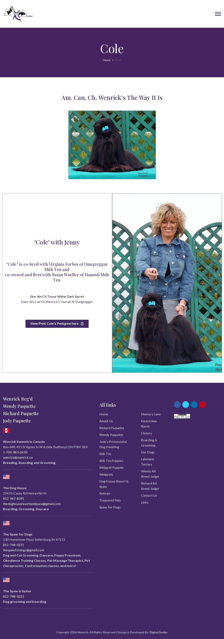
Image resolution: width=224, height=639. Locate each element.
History (146, 433)
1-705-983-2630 (15, 452)
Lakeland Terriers (147, 461)
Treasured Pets (110, 500)
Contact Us (149, 495)
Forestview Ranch (149, 423)
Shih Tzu (105, 454)
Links (145, 502)
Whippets (106, 474)
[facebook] (177, 404)
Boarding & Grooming (149, 442)
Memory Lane (151, 414)
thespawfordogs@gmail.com (23, 550)
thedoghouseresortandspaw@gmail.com (32, 504)
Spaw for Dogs (110, 507)
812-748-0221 (13, 545)
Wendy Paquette (111, 435)
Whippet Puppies (111, 467)
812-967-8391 (13, 498)
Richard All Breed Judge (150, 485)
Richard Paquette (111, 428)
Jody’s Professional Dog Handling (113, 444)
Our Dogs (148, 452)
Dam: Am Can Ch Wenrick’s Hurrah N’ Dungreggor (57, 302)
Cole (118, 60)
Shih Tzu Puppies (111, 460)
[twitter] (185, 404)
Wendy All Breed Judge (150, 473)
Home (106, 60)
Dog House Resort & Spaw (114, 483)
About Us (106, 421)
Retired (104, 493)
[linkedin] (194, 404)
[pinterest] (202, 404)
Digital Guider (159, 632)
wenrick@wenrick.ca (18, 457)
